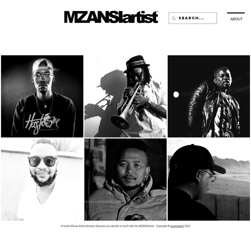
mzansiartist (177, 226)
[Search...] (192, 18)
